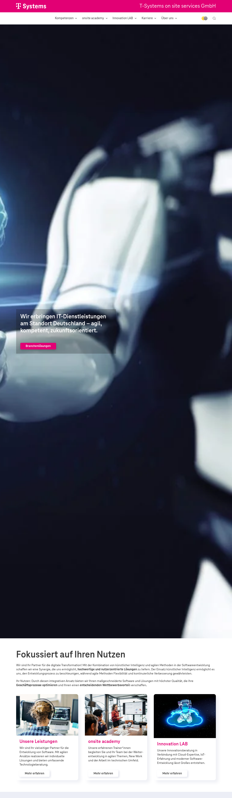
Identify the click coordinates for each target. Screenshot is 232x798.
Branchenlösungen (38, 346)
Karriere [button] (149, 18)
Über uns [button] (169, 18)
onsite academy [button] (95, 18)
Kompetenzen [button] (66, 18)
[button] (214, 18)
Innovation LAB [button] (124, 18)
